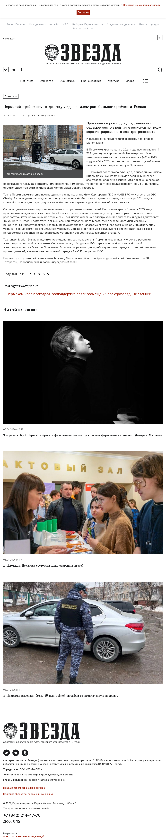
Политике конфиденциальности (141, 5)
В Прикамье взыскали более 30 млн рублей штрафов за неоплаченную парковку (60, 695)
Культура (113, 79)
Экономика (67, 79)
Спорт (130, 79)
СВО (65, 24)
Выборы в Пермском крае (87, 24)
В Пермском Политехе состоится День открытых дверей (43, 565)
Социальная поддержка (121, 24)
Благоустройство (83, 28)
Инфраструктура (149, 24)
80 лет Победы (16, 24)
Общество (46, 79)
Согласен (83, 12)
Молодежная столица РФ (44, 24)
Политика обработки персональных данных (28, 792)
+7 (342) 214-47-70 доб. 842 (22, 817)
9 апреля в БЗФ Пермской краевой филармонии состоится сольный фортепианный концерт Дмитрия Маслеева (82, 434)
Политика (26, 79)
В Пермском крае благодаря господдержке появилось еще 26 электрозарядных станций (77, 293)
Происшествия (91, 79)
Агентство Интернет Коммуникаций (23, 835)
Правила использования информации (24, 786)
